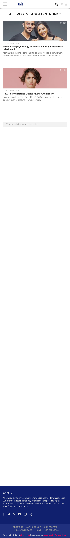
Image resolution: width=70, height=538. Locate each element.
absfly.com (25, 535)
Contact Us (50, 527)
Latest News (52, 530)
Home (38, 530)
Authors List (33, 527)
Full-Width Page (23, 530)
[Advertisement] (35, 170)
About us (18, 527)
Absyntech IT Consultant (55, 535)
